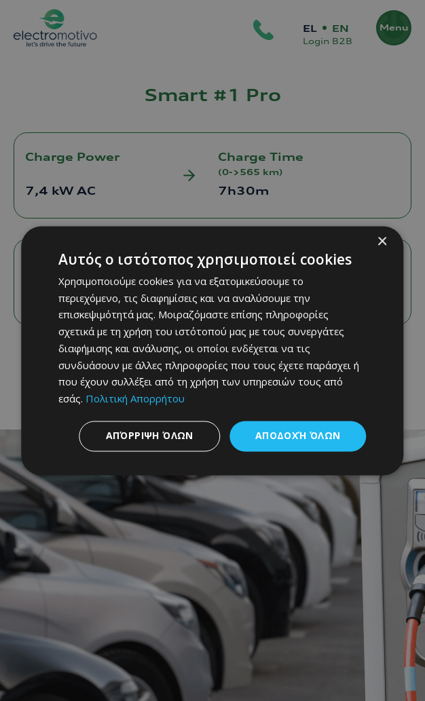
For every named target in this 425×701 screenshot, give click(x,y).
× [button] (382, 242)
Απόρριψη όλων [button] (149, 435)
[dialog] (212, 350)
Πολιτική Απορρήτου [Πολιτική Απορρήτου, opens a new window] (135, 399)
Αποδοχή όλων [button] (298, 435)
